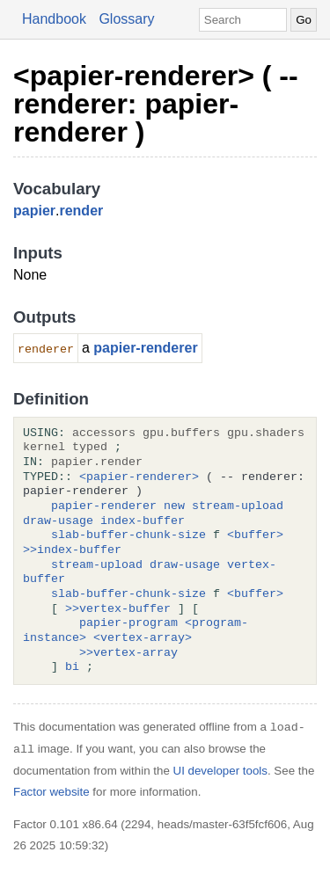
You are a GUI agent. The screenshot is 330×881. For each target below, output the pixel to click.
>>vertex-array (128, 653)
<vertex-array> (142, 638)
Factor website (51, 791)
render (81, 210)
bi (72, 667)
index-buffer (142, 521)
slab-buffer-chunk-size (128, 535)
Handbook (54, 18)
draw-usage (58, 521)
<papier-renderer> (139, 477)
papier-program (128, 623)
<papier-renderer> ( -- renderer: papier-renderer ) (155, 104)
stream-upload (237, 506)
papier (34, 210)
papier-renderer (145, 347)
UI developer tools (220, 770)
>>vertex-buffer (118, 609)
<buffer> (255, 535)
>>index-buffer (72, 550)
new (174, 506)
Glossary (126, 18)
